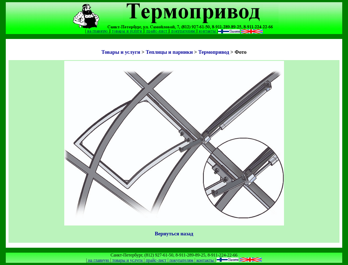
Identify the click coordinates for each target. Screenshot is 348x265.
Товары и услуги (121, 52)
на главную (98, 260)
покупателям (181, 260)
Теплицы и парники (169, 52)
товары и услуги (127, 260)
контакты (205, 260)
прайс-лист (155, 260)
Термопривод (213, 52)
